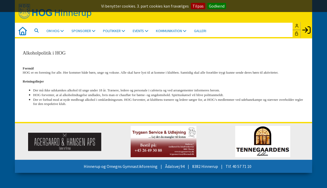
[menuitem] (23, 30)
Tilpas (198, 6)
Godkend (217, 6)
